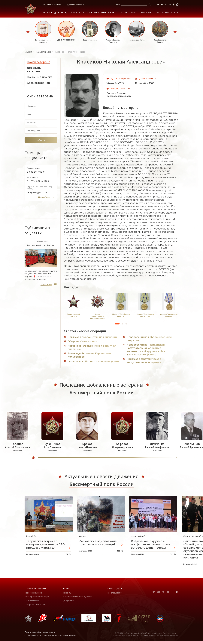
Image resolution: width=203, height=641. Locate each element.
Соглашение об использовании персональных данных (50, 635)
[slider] (33, 457)
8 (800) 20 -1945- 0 (35, 172)
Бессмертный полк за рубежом (77, 596)
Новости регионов (33, 592)
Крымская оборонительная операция (92, 337)
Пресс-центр (114, 588)
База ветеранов (128, 12)
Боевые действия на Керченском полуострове (89, 355)
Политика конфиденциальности (40, 632)
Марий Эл (31, 536)
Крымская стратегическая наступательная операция (144, 360)
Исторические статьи (94, 12)
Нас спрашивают (115, 592)
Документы (68, 600)
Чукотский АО (138, 536)
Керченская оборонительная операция (93, 361)
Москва (82, 536)
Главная (47, 12)
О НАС (157, 12)
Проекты (112, 12)
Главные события (35, 588)
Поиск (117, 5)
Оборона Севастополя (82, 341)
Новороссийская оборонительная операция (149, 339)
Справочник (145, 12)
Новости (75, 12)
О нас (66, 588)
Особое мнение (32, 600)
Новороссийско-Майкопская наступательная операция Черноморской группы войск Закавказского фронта (146, 349)
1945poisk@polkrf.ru (37, 192)
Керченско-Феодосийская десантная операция (92, 347)
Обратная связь (170, 12)
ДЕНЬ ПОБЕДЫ (61, 12)
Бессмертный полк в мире (37, 596)
